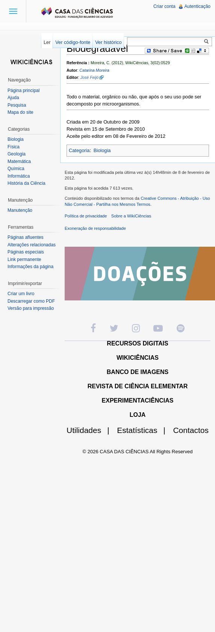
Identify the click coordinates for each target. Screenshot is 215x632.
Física (14, 146)
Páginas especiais (26, 252)
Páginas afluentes (25, 237)
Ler (47, 42)
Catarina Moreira (94, 70)
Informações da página (30, 266)
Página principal (23, 90)
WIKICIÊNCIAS (138, 357)
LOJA (138, 414)
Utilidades (91, 430)
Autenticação (197, 6)
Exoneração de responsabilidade (95, 228)
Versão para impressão (31, 308)
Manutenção (20, 210)
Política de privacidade (86, 216)
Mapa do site (20, 112)
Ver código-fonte (72, 42)
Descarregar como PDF (31, 301)
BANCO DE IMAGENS (137, 372)
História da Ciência (26, 183)
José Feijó (89, 77)
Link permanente (24, 259)
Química (16, 168)
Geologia (17, 154)
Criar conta (164, 6)
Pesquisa (17, 105)
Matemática (19, 161)
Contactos (191, 430)
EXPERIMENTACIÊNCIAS (138, 400)
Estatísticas (144, 430)
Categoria (79, 150)
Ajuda (13, 97)
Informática (19, 176)
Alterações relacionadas (32, 244)
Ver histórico (108, 42)
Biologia (102, 150)
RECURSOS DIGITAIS (137, 343)
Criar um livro (21, 293)
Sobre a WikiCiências (131, 216)
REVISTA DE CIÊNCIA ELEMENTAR (138, 386)
